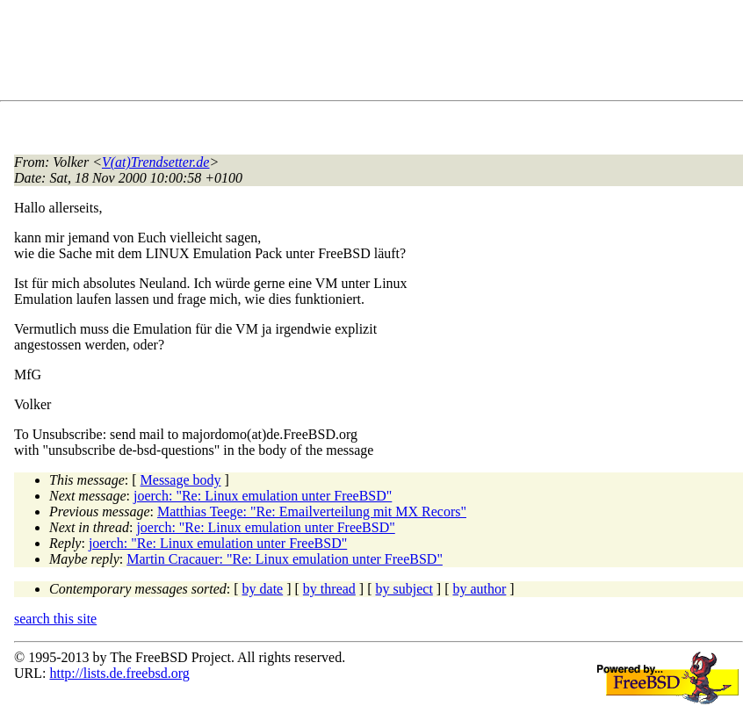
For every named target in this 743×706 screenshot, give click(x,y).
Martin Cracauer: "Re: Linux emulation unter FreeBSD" (284, 558)
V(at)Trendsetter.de (156, 162)
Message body (181, 479)
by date (263, 588)
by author (479, 588)
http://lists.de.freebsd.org (119, 673)
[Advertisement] (333, 53)
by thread (329, 588)
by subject (404, 588)
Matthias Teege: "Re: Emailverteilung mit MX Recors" (311, 511)
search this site (55, 618)
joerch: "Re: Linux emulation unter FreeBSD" (262, 495)
